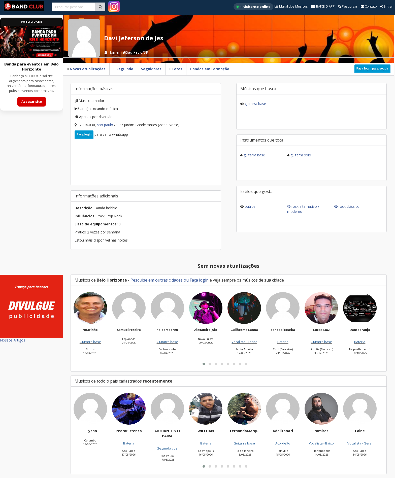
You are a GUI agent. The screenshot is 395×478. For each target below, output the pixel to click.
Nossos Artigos (12, 340)
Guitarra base (255, 103)
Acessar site (31, 101)
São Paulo (105, 124)
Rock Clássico (349, 206)
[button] (204, 363)
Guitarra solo (300, 155)
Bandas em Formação (209, 68)
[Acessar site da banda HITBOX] (31, 42)
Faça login (84, 134)
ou (186, 280)
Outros (250, 206)
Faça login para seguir (372, 68)
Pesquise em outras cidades (156, 280)
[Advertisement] (31, 195)
